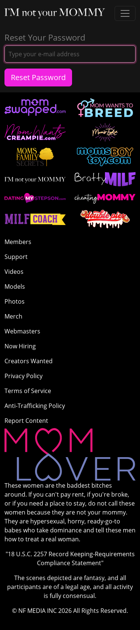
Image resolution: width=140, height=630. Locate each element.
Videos (14, 271)
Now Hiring (20, 346)
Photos (14, 301)
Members (17, 242)
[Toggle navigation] (125, 13)
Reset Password (38, 77)
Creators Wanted (28, 361)
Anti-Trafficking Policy (34, 406)
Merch (13, 316)
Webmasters (22, 331)
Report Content (26, 421)
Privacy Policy (23, 376)
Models (14, 286)
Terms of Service (27, 391)
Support (16, 257)
